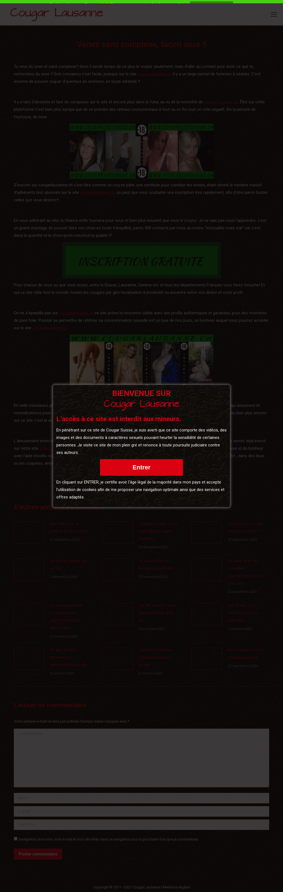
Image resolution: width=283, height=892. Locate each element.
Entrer (142, 467)
